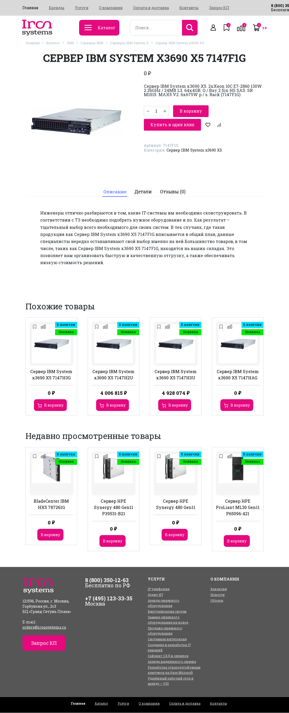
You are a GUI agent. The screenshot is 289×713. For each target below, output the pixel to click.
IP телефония (158, 589)
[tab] (114, 192)
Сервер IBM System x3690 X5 (179, 43)
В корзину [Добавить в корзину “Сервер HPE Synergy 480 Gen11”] (174, 534)
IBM (70, 43)
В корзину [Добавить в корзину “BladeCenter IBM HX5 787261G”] (50, 534)
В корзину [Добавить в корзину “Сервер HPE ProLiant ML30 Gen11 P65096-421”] (236, 541)
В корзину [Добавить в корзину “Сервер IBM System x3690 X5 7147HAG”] (240, 405)
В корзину (191, 111)
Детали (143, 192)
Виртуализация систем (167, 612)
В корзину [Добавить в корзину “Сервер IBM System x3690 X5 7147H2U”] (116, 405)
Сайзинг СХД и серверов (168, 656)
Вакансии (218, 589)
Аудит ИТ (155, 595)
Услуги (82, 8)
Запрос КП (219, 8)
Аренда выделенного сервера (172, 662)
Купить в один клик (172, 124)
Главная (30, 8)
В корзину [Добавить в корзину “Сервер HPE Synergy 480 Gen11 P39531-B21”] (112, 541)
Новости (217, 595)
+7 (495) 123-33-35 (108, 598)
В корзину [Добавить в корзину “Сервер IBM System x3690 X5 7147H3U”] (178, 405)
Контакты (189, 8)
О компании (111, 8)
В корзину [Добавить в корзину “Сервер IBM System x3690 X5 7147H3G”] (53, 405)
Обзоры (216, 601)
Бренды (56, 8)
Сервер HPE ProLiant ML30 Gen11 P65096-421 (237, 507)
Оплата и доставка (151, 8)
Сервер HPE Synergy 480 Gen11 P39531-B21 (113, 507)
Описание (114, 192)
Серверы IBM (91, 43)
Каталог (53, 43)
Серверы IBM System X (129, 43)
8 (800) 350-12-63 (107, 580)
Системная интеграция (167, 639)
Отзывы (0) (173, 192)
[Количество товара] (156, 111)
